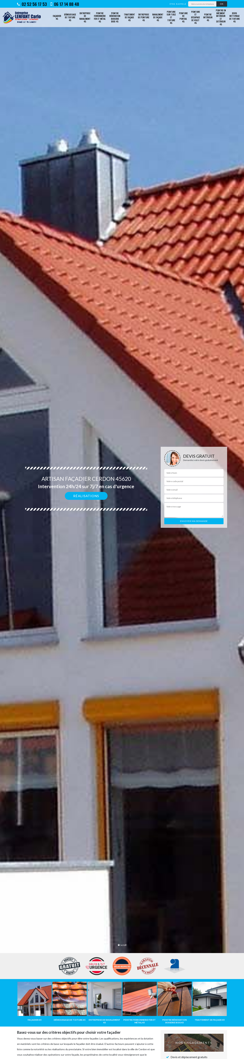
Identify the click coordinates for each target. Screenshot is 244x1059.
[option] (122, 529)
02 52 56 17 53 (32, 4)
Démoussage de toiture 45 (70, 17)
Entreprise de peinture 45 (143, 17)
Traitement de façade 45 (129, 17)
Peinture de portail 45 (183, 17)
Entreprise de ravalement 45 (84, 17)
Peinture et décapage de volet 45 (195, 17)
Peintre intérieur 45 (207, 17)
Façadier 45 (57, 17)
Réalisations (86, 496)
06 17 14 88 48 (64, 4)
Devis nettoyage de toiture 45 (234, 17)
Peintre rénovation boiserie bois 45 (114, 17)
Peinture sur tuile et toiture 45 (171, 17)
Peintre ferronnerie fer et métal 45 (100, 17)
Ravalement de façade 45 (157, 17)
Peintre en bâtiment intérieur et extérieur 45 (221, 17)
